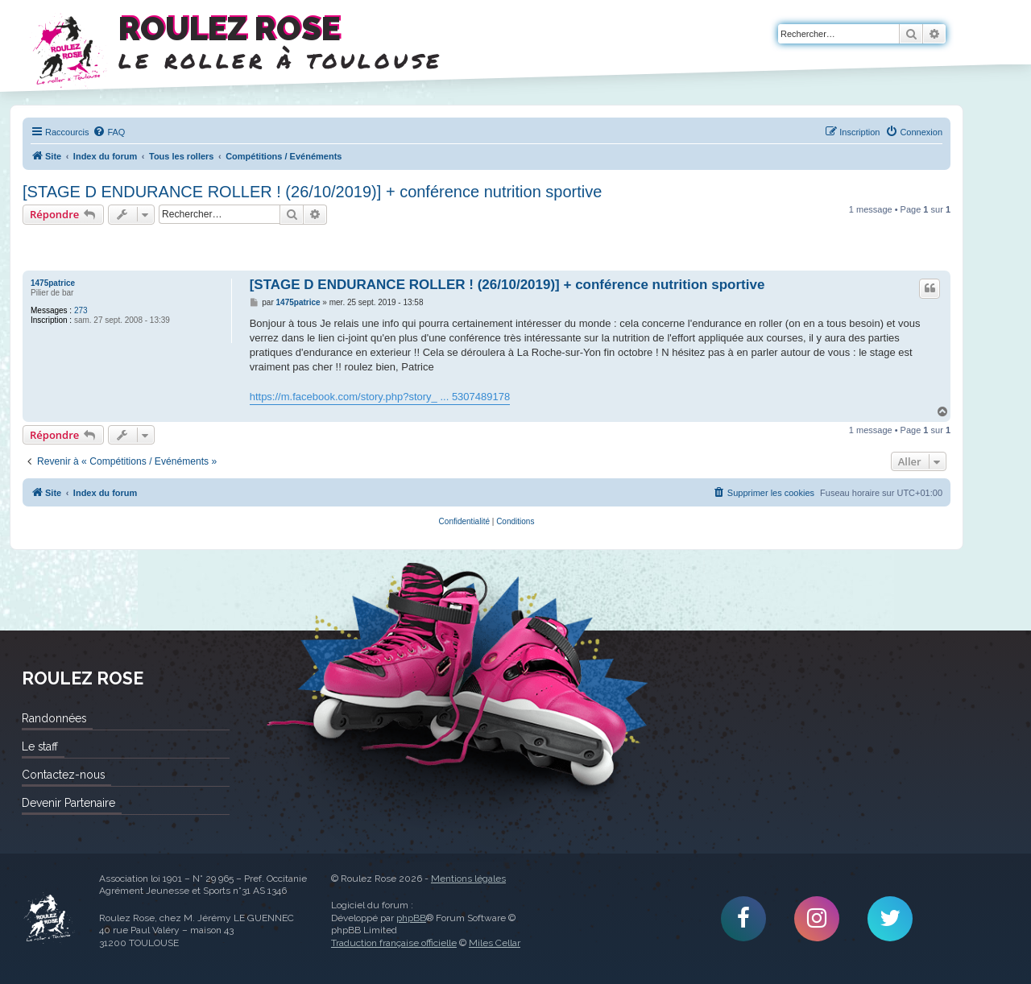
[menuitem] (109, 132)
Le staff (40, 746)
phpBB (411, 918)
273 (81, 310)
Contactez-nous (63, 774)
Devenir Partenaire (68, 802)
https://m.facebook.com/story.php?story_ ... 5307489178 (380, 397)
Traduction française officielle (394, 943)
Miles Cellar (494, 943)
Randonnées (54, 718)
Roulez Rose (48, 918)
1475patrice (53, 283)
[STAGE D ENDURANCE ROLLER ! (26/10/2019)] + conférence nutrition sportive (312, 192)
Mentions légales (468, 878)
